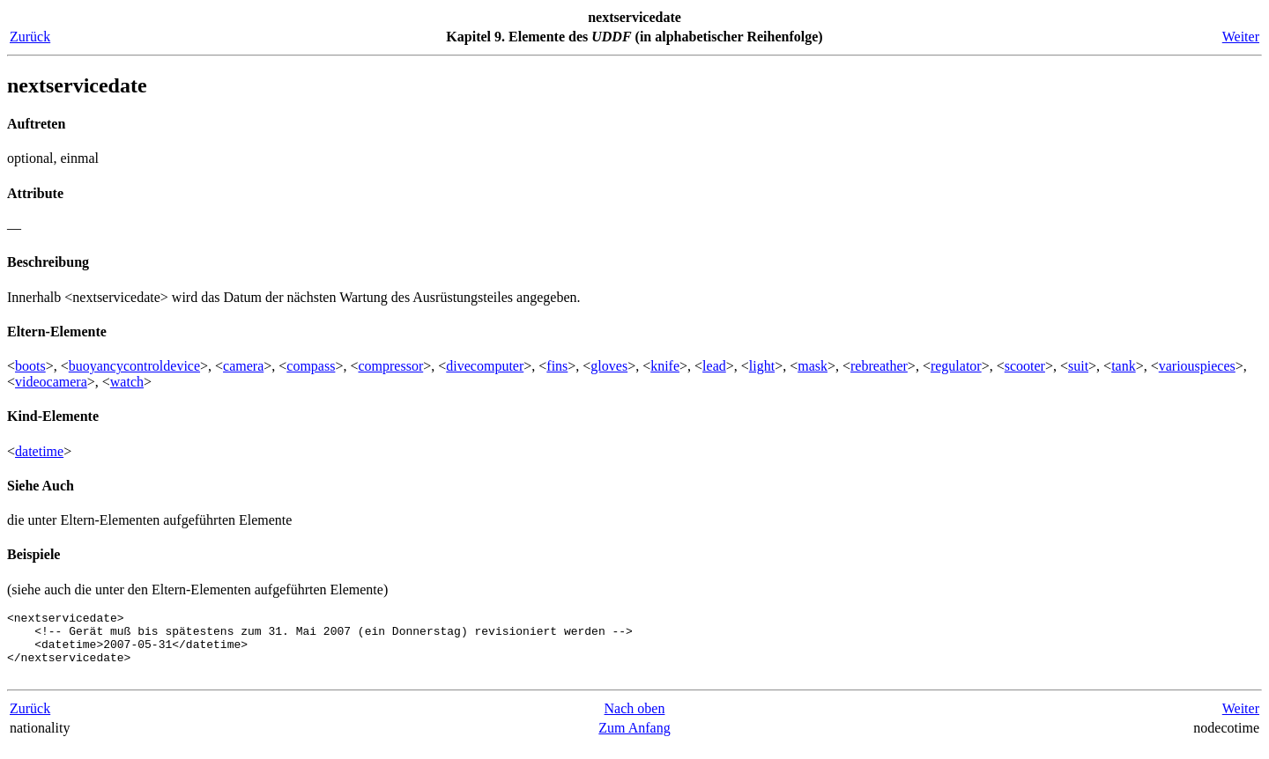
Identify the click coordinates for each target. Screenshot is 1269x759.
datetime (39, 451)
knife (664, 365)
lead (714, 365)
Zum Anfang (634, 740)
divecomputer (484, 365)
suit (1078, 365)
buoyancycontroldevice (134, 365)
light (762, 365)
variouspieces (1197, 365)
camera (243, 365)
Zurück (30, 36)
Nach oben (635, 721)
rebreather (879, 365)
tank (1123, 365)
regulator (956, 365)
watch (127, 381)
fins (557, 365)
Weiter (1240, 36)
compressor (390, 365)
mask (812, 365)
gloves (608, 365)
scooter (1025, 365)
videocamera (51, 381)
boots (30, 365)
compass (310, 365)
